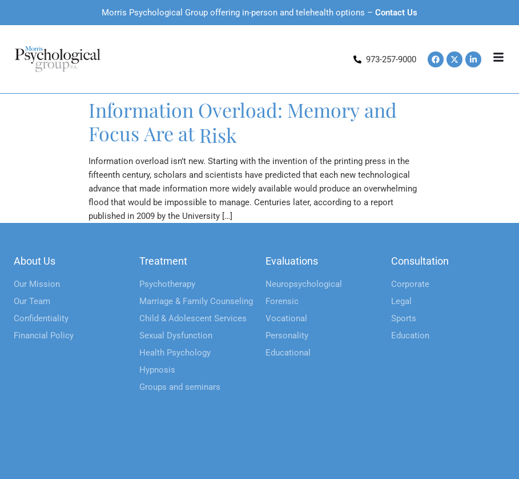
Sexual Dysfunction (175, 335)
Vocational (286, 318)
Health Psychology (175, 353)
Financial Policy (44, 335)
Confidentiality (41, 318)
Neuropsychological (303, 284)
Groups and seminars (179, 387)
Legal (401, 301)
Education (410, 335)
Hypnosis (157, 370)
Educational (288, 353)
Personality (286, 335)
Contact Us (396, 12)
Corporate (410, 284)
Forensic (282, 301)
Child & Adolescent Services (193, 318)
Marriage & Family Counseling (196, 301)
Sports (403, 318)
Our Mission (37, 284)
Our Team (32, 301)
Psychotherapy (167, 284)
